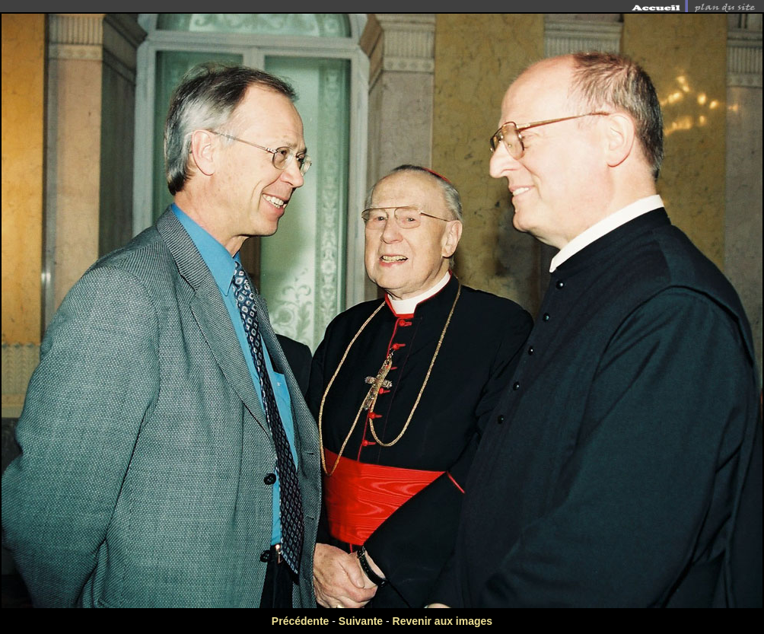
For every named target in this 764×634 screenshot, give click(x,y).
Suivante (361, 621)
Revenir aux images (443, 621)
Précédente (300, 621)
